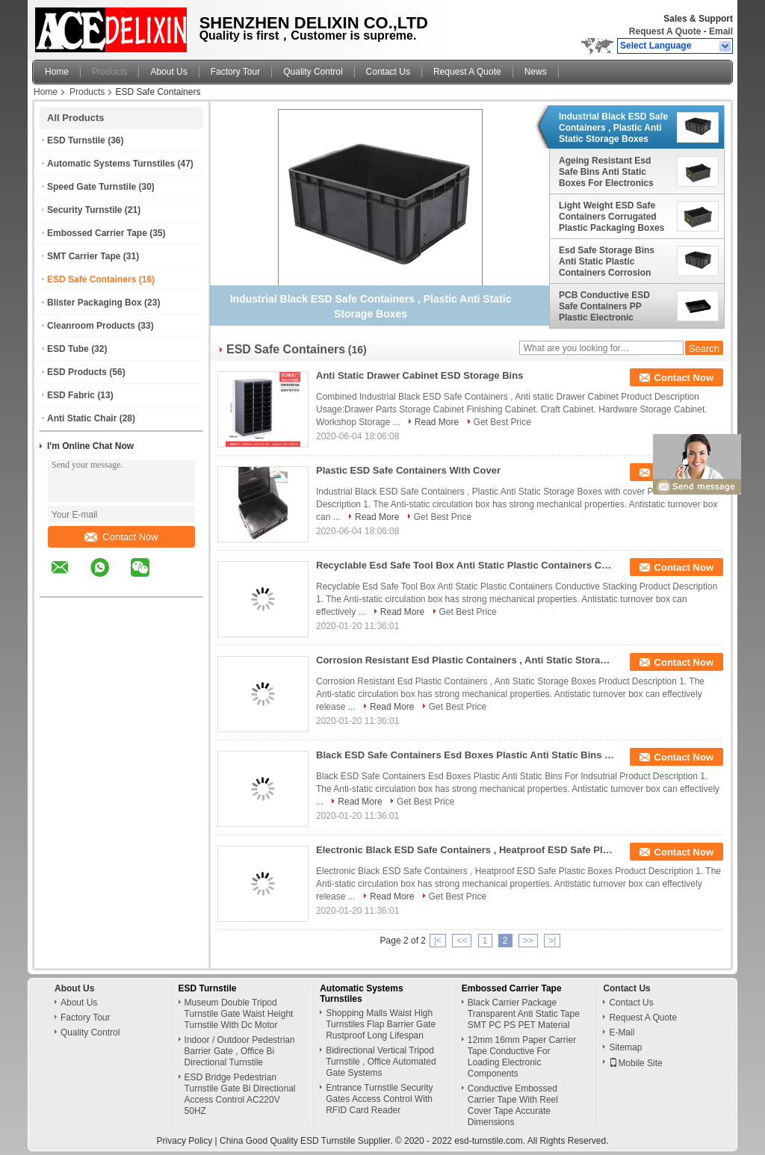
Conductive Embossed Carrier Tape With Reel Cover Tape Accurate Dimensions (513, 1105)
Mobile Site (635, 1063)
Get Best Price (502, 422)
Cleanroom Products (91, 326)
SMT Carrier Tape (83, 256)
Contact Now (121, 536)
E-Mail (621, 1032)
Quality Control (312, 71)
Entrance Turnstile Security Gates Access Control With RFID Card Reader (379, 1099)
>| (552, 940)
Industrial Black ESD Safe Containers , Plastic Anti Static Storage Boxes (613, 127)
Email (721, 31)
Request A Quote (665, 31)
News (535, 71)
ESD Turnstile (76, 140)
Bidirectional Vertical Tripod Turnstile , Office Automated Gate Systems (381, 1061)
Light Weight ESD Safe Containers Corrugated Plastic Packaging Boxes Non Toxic (611, 216)
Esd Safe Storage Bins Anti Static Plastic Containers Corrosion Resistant (606, 261)
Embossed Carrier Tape (97, 233)
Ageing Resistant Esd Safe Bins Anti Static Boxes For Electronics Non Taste (606, 171)
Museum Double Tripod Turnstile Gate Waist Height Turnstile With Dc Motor (239, 1013)
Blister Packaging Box (94, 302)
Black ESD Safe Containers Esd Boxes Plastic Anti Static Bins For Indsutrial (465, 755)
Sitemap (625, 1047)
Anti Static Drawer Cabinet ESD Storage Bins (419, 375)
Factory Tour (235, 71)
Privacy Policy (185, 1141)
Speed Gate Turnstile (91, 187)
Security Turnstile (84, 210)
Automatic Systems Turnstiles (111, 163)
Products (109, 71)
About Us (168, 71)
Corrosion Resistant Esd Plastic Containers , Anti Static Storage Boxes (465, 660)
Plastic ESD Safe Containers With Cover (408, 470)
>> (528, 940)
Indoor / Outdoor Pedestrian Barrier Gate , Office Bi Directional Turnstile (240, 1051)
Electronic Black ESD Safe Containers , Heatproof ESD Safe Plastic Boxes (465, 849)
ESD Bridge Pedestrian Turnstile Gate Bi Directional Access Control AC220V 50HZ (240, 1094)
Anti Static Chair (82, 418)
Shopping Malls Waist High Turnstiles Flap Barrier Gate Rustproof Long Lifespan (381, 1024)
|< (438, 940)
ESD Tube (68, 349)
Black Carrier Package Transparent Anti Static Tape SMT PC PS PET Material (524, 1013)
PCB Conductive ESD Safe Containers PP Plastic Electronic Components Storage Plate (604, 306)
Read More (437, 422)
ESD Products (77, 372)
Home (57, 71)
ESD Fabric (71, 395)
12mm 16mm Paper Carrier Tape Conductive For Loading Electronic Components (522, 1057)
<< (461, 940)
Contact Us (388, 71)
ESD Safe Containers (91, 279)
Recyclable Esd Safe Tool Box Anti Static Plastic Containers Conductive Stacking (465, 565)
